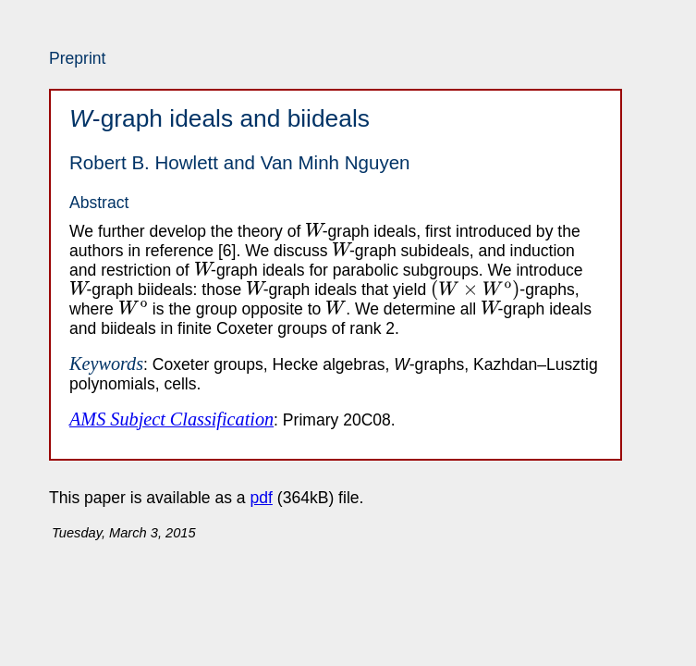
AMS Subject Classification (171, 419)
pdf (261, 497)
